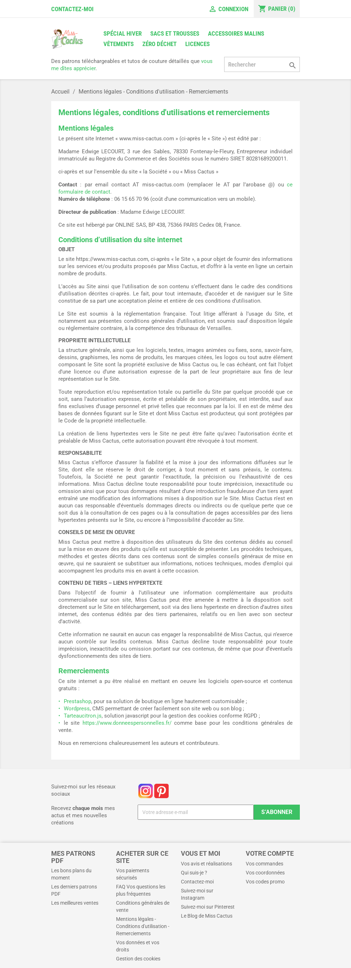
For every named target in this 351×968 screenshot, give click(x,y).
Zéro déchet (159, 44)
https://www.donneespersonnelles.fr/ (127, 723)
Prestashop (77, 701)
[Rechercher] (262, 64)
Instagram (145, 791)
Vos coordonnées (265, 873)
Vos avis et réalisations (206, 864)
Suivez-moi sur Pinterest (208, 907)
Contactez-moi (72, 9)
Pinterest (161, 791)
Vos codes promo (265, 882)
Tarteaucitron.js (83, 716)
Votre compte (270, 853)
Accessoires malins (236, 33)
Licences (197, 44)
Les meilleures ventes (74, 903)
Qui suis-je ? (194, 873)
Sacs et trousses (174, 33)
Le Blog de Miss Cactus (206, 916)
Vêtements (118, 44)
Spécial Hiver (122, 33)
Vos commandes (264, 864)
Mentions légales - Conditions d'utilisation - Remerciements (142, 926)
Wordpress (77, 708)
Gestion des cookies (138, 959)
